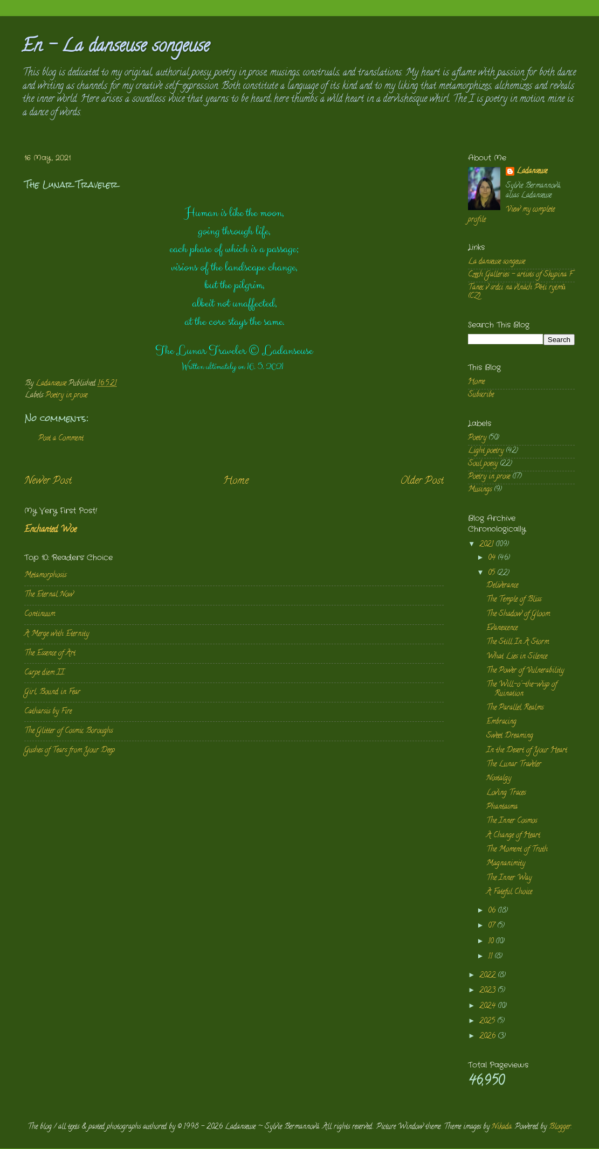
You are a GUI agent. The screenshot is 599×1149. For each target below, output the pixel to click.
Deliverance (502, 585)
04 (493, 558)
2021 (487, 545)
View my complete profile (511, 215)
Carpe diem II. (44, 673)
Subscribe (481, 395)
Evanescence (502, 628)
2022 (488, 975)
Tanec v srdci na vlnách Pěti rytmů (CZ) (517, 292)
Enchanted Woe (50, 530)
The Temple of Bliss (513, 599)
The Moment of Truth (517, 849)
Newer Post (48, 481)
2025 (488, 1021)
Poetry (477, 438)
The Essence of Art (49, 653)
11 (491, 957)
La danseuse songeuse (496, 262)
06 (493, 911)
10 (491, 942)
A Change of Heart (513, 835)
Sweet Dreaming (509, 736)
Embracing (501, 722)
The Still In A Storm (517, 642)
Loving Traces (506, 793)
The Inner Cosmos (511, 821)
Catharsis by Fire (48, 712)
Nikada (502, 1127)
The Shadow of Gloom (518, 614)
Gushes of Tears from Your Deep (69, 750)
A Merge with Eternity (56, 634)
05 (492, 573)
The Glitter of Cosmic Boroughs (68, 731)
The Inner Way (509, 878)
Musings (480, 490)
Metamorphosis (45, 575)
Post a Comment (61, 438)
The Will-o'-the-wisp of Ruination (521, 689)
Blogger (560, 1127)
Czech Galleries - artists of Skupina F (520, 275)
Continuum (39, 614)
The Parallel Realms (514, 708)
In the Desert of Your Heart (526, 750)
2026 (488, 1036)
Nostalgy (498, 778)
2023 (488, 991)
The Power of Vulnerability (525, 671)
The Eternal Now (48, 595)
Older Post (422, 481)
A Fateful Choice (509, 892)
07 (492, 926)
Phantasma (502, 807)
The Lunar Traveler (513, 764)
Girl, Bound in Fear (52, 692)
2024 (488, 1006)
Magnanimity (505, 863)
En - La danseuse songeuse (116, 47)
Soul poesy (483, 464)
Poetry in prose (66, 395)
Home (236, 481)
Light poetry (486, 451)
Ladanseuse (532, 172)
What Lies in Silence (516, 657)
